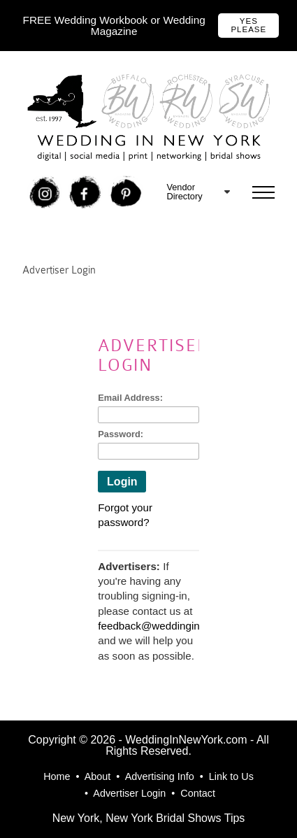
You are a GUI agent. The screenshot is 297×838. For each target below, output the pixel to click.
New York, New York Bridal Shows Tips (148, 818)
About (98, 776)
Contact (197, 793)
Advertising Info (159, 776)
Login (122, 482)
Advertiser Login (129, 793)
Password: (120, 434)
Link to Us (231, 776)
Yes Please (248, 25)
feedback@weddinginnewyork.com (180, 626)
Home (56, 776)
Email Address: (130, 397)
